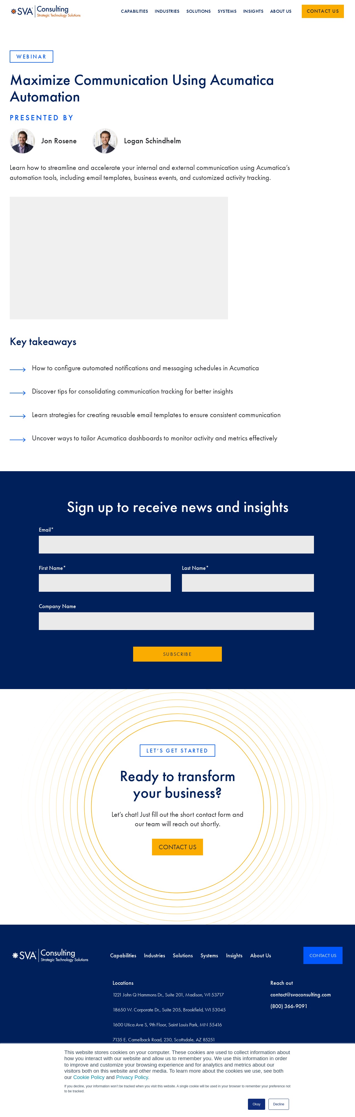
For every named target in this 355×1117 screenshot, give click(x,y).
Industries (154, 955)
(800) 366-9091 (289, 1006)
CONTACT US (323, 955)
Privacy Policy (132, 1077)
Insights (234, 955)
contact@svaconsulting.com (300, 994)
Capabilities (123, 955)
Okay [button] (256, 1104)
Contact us (323, 11)
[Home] (50, 955)
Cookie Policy (89, 1077)
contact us (177, 847)
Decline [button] (278, 1104)
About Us (260, 955)
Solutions (183, 955)
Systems (209, 955)
